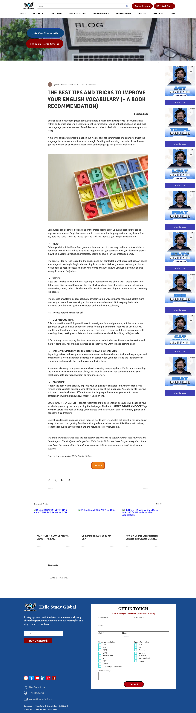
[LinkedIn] (43, 678)
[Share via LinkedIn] (62, 480)
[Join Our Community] (45, 33)
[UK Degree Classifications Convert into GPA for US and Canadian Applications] (142, 520)
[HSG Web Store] (164, 6)
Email (100, 625)
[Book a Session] (142, 6)
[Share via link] (69, 480)
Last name (138, 618)
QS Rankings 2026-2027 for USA (96, 537)
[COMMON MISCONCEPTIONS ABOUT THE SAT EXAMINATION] (54, 520)
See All (159, 504)
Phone (124, 633)
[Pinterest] (48, 678)
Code (100, 633)
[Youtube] (37, 678)
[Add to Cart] (180, 102)
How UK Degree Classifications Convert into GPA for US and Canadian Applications (142, 537)
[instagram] (26, 678)
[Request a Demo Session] (44, 43)
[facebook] (31, 678)
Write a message (104, 671)
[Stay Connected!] (38, 640)
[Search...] (80, 6)
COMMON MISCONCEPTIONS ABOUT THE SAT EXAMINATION (53, 537)
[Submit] (134, 684)
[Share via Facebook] (49, 480)
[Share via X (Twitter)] (55, 480)
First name (102, 618)
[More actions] (146, 84)
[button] (101, 14)
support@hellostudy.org (41, 698)
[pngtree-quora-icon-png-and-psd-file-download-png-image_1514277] (54, 678)
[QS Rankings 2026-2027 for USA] (98, 520)
